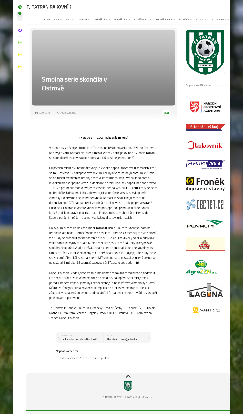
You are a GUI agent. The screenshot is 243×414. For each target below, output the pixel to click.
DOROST (76, 19)
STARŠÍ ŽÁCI (94, 19)
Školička (177, 19)
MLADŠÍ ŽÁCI (114, 19)
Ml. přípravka (157, 19)
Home (41, 19)
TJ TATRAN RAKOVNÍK (55, 6)
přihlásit (105, 358)
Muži (62, 19)
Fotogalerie (212, 19)
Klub (49, 19)
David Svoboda (68, 113)
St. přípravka (135, 19)
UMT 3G (194, 19)
